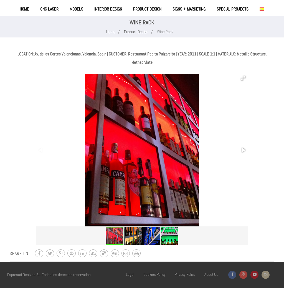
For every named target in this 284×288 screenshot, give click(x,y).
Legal (130, 274)
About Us (211, 274)
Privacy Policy (185, 274)
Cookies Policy (154, 274)
